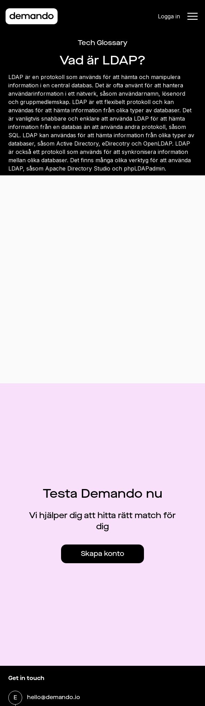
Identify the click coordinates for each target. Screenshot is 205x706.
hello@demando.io (53, 698)
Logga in (169, 16)
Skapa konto (102, 553)
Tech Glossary (102, 42)
